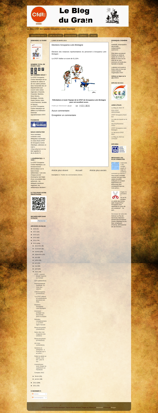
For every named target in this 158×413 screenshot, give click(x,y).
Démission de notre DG (119, 214)
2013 (35, 243)
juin (36, 263)
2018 (35, 229)
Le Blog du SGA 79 (117, 108)
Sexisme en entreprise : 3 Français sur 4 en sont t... (40, 350)
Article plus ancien (98, 170)
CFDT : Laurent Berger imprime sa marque (40, 276)
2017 (35, 232)
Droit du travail (70, 36)
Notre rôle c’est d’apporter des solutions (40, 333)
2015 (35, 237)
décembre (38, 246)
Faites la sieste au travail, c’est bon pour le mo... (40, 358)
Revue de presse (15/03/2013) (40, 328)
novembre (38, 249)
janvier (37, 379)
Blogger (113, 407)
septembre (38, 254)
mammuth (99, 407)
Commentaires (37, 397)
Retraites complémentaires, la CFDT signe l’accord (40, 322)
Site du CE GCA (55, 36)
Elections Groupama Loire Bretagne (40, 306)
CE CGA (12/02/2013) (39, 344)
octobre (37, 251)
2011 (35, 385)
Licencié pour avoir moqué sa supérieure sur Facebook (40, 367)
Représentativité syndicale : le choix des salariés (39, 286)
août (36, 257)
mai (36, 266)
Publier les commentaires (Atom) (71, 175)
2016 (35, 234)
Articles (35, 394)
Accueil (93, 36)
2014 (35, 240)
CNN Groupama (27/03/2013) (39, 292)
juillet (37, 260)
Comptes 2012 (39, 372)
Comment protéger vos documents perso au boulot (40, 313)
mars (37, 272)
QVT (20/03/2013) (40, 281)
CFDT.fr (116, 78)
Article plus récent (60, 170)
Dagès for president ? (123, 193)
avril (36, 269)
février (37, 376)
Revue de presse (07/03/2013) (40, 339)
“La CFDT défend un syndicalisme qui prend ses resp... (40, 299)
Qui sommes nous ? (38, 36)
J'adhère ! (83, 36)
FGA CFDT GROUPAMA (115, 111)
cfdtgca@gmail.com (37, 149)
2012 (35, 383)
